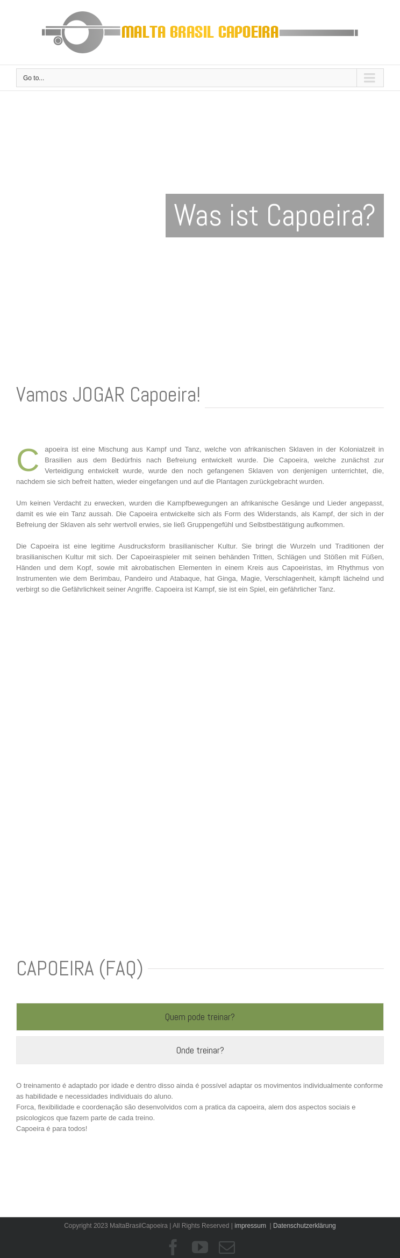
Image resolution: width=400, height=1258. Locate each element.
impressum (250, 1225)
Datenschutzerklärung (304, 1225)
